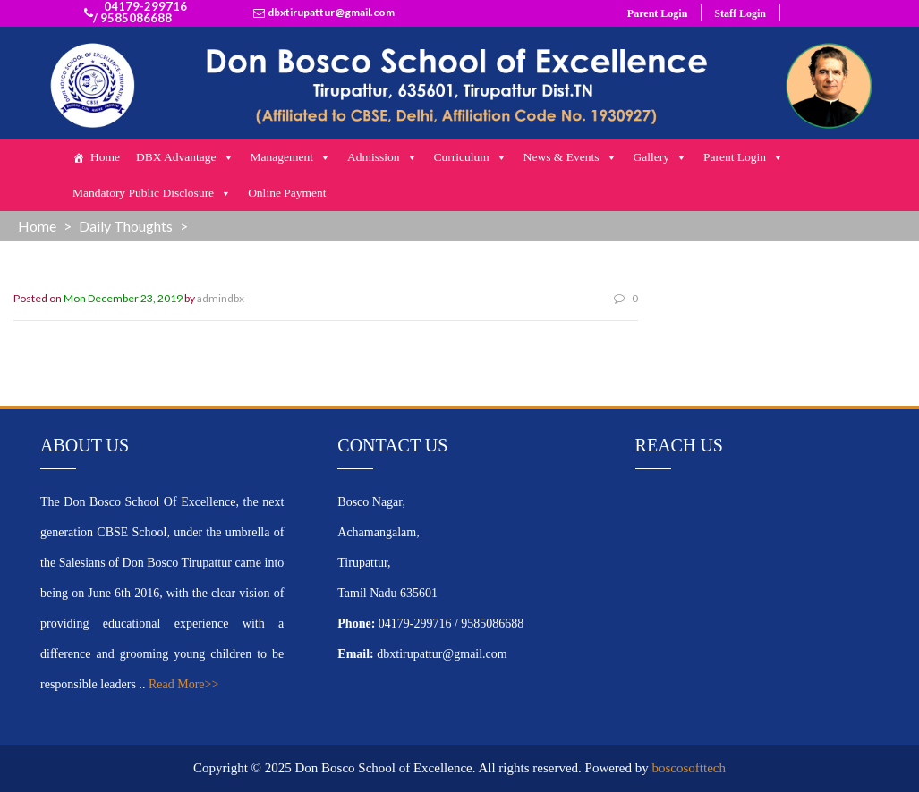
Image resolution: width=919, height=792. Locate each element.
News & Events (570, 157)
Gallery (660, 157)
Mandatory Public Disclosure (152, 193)
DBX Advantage (185, 157)
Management (291, 157)
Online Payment (287, 192)
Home (105, 157)
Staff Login (740, 13)
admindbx (220, 298)
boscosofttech (689, 768)
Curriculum (470, 157)
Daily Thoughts (126, 225)
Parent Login (657, 13)
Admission (382, 157)
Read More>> (183, 684)
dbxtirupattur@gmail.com (331, 12)
